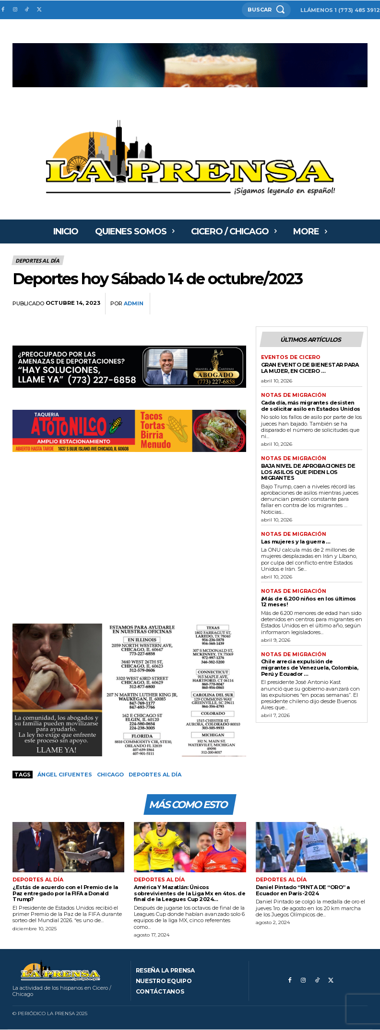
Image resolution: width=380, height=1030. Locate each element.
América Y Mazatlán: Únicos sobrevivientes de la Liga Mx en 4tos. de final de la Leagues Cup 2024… (189, 893)
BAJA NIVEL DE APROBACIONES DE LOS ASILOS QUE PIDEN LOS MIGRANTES (308, 470)
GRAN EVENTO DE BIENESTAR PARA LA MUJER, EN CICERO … (310, 366)
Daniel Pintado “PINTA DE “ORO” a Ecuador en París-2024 (303, 890)
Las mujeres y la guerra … (296, 539)
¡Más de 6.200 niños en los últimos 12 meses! (308, 599)
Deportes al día (37, 260)
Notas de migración (291, 394)
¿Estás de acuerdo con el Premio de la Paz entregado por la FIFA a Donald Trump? (65, 893)
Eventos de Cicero (289, 357)
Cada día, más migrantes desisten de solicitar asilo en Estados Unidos (310, 404)
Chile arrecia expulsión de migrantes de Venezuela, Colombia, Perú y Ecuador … (309, 665)
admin (133, 304)
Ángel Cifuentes (64, 774)
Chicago (110, 774)
